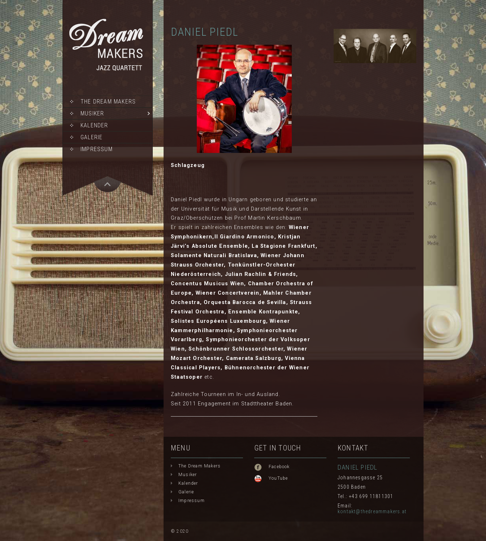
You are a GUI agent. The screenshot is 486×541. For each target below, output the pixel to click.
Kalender (94, 125)
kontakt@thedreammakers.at (372, 511)
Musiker (92, 113)
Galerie (92, 137)
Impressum (97, 149)
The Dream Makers (108, 101)
